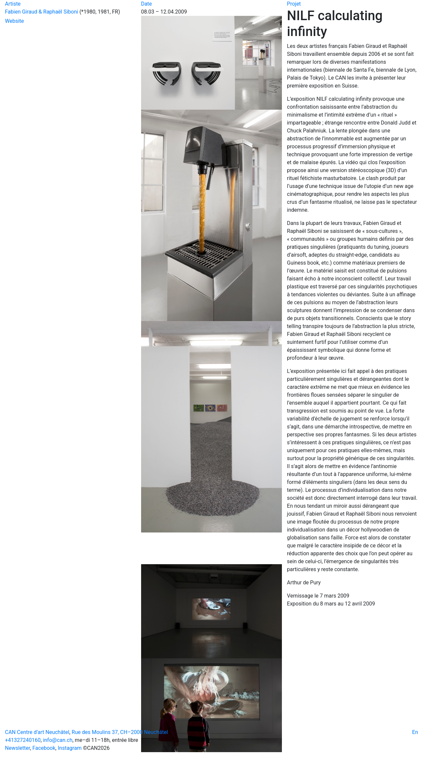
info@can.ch (57, 740)
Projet (294, 4)
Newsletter (17, 748)
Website (14, 21)
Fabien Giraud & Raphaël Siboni (41, 12)
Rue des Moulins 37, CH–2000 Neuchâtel (120, 732)
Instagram (70, 748)
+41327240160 (23, 740)
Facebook (43, 748)
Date (146, 4)
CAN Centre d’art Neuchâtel (37, 732)
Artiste (12, 4)
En (415, 732)
